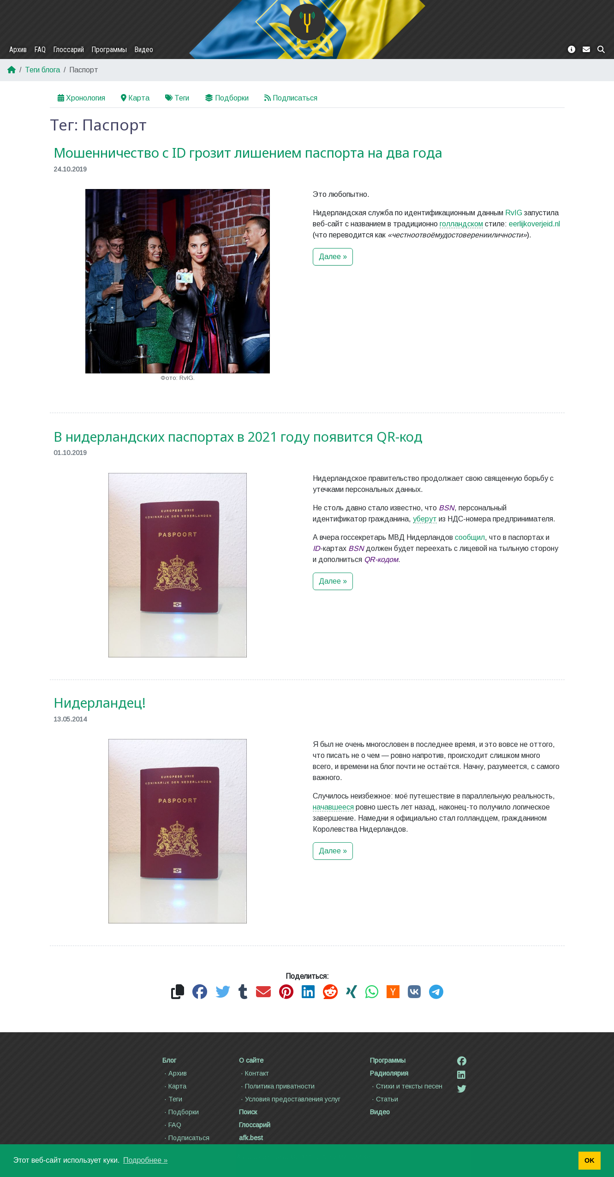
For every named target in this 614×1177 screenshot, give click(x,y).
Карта (135, 98)
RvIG (513, 213)
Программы (109, 49)
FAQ (40, 49)
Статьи (384, 1099)
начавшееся (333, 811)
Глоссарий (68, 49)
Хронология (81, 98)
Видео (143, 49)
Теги (177, 98)
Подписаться (290, 98)
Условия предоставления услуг (289, 1099)
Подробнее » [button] (145, 1160)
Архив (18, 49)
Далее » (333, 256)
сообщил (470, 541)
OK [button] (589, 1160)
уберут (425, 522)
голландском (461, 224)
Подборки (227, 98)
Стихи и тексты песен (406, 1086)
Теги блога (42, 70)
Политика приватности (277, 1086)
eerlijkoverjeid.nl (534, 224)
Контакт (254, 1073)
